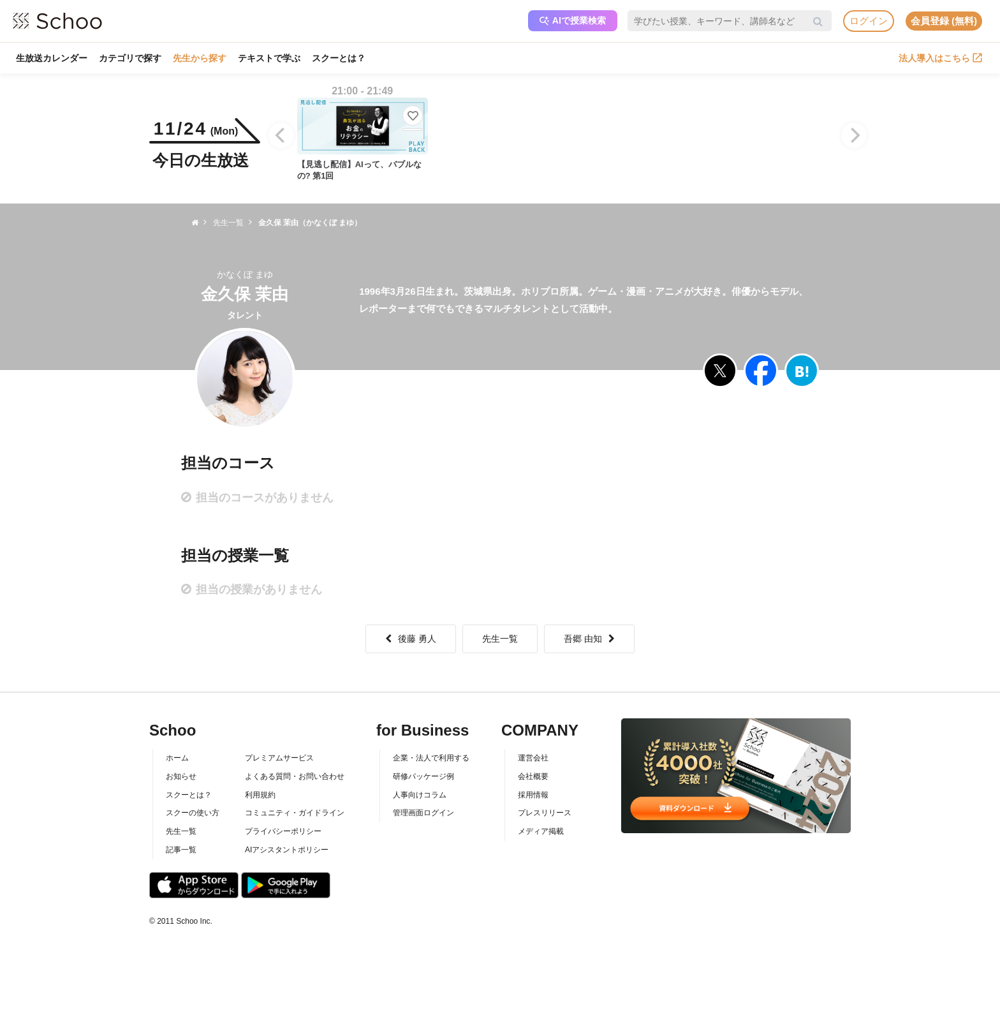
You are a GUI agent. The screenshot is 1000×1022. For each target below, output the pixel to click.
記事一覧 (181, 849)
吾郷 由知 (589, 639)
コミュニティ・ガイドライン (294, 812)
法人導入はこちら (940, 58)
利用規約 (260, 794)
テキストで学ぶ (269, 58)
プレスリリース (544, 812)
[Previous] (281, 135)
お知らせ (181, 776)
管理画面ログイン (423, 812)
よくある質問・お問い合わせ (294, 776)
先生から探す (199, 58)
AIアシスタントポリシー (286, 849)
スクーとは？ (338, 58)
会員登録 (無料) (944, 20)
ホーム (177, 757)
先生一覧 (500, 638)
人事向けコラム (419, 794)
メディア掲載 (541, 831)
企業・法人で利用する (431, 757)
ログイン (868, 20)
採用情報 (533, 794)
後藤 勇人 (410, 639)
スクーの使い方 (192, 812)
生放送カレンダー (51, 58)
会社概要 (533, 776)
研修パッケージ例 (423, 776)
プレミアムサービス (279, 757)
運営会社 (533, 757)
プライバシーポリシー (283, 831)
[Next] (854, 135)
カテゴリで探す (130, 58)
